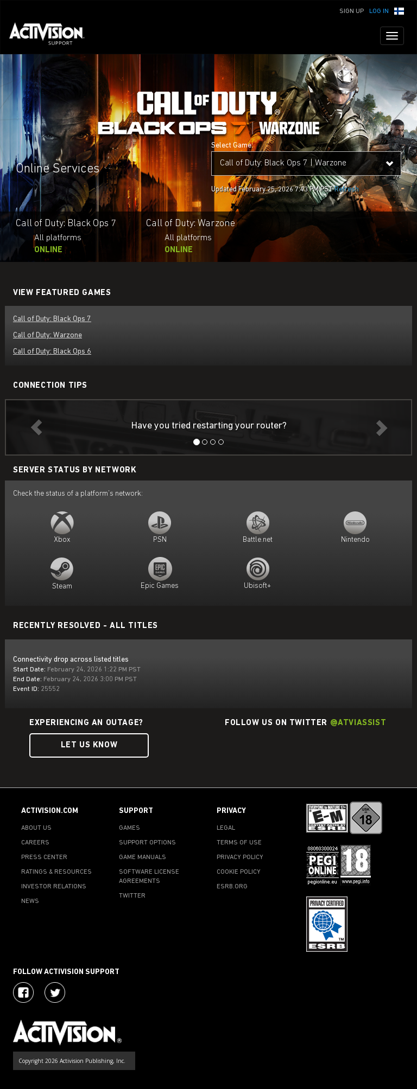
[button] (399, 10)
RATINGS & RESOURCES (56, 872)
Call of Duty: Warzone (47, 335)
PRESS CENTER (44, 857)
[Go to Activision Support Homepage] (52, 35)
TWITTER (132, 896)
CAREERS (35, 843)
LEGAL (226, 828)
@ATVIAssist (358, 723)
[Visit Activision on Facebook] (23, 992)
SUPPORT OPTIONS (147, 843)
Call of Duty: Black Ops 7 (52, 319)
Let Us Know (89, 745)
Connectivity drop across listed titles (71, 660)
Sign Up (351, 11)
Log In (379, 11)
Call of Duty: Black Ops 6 (52, 352)
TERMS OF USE (239, 843)
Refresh (346, 189)
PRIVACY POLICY (240, 857)
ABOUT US (36, 828)
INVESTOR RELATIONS (53, 886)
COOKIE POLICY (239, 872)
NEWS (30, 901)
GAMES (129, 828)
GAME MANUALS (142, 857)
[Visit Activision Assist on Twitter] (55, 992)
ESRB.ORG (232, 886)
